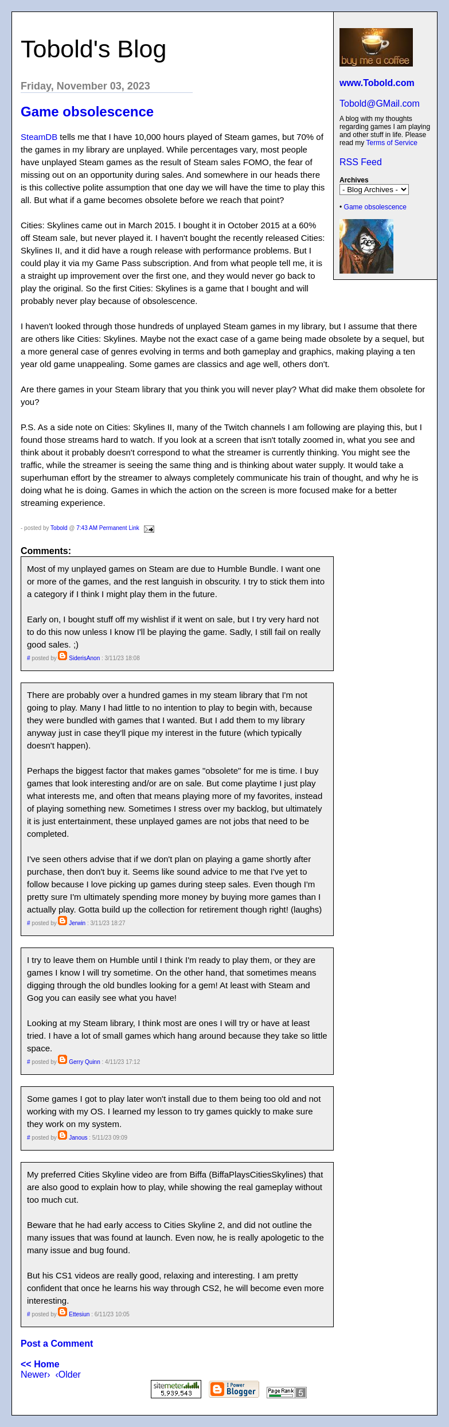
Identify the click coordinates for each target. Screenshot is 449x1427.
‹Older (67, 1374)
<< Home (40, 1364)
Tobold (58, 528)
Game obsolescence (375, 207)
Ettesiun (79, 1314)
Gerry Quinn (84, 1062)
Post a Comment (57, 1343)
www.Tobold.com (377, 83)
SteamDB (39, 137)
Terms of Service (391, 143)
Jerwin (77, 923)
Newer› (35, 1374)
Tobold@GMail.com (379, 103)
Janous (78, 1137)
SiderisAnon (84, 658)
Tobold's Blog (93, 49)
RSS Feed (360, 162)
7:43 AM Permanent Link (107, 528)
